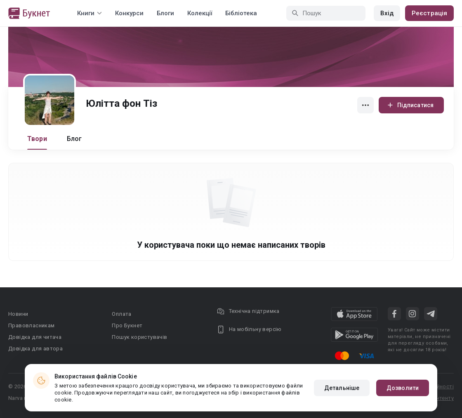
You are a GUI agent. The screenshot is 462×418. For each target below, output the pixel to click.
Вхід (387, 13)
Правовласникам (31, 325)
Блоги (165, 13)
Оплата (121, 314)
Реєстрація (429, 13)
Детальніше (341, 388)
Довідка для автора (35, 348)
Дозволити (403, 388)
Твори (37, 139)
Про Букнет (127, 325)
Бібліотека (241, 13)
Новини (18, 314)
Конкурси (129, 13)
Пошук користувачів (139, 337)
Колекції (199, 13)
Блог (74, 139)
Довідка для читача (34, 337)
